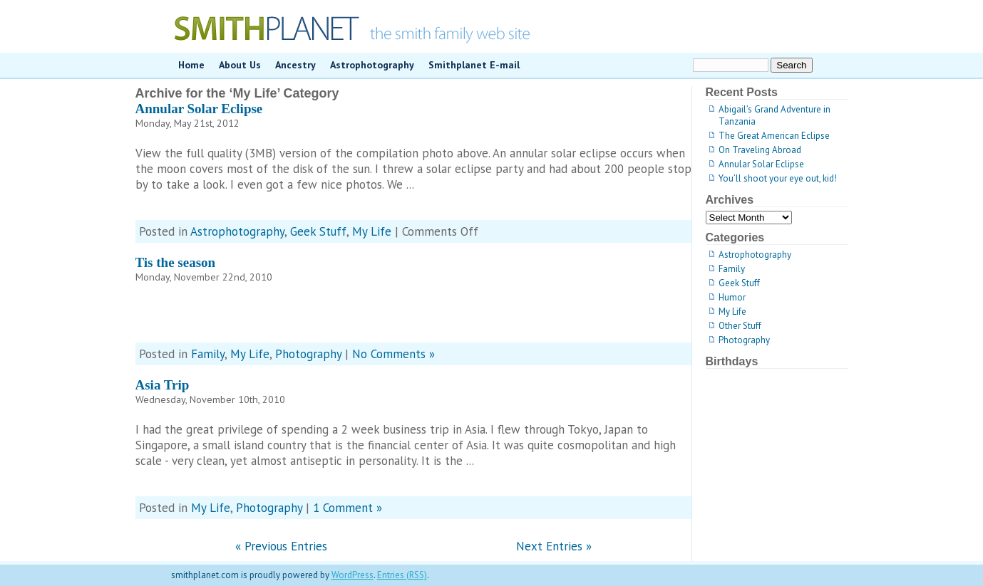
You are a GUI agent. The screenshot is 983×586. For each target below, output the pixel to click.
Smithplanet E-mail (474, 64)
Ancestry (295, 64)
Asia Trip (162, 384)
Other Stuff (740, 326)
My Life (371, 231)
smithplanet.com (492, 26)
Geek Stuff (318, 231)
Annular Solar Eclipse (199, 108)
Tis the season (175, 262)
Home (191, 64)
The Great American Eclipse (774, 136)
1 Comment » (347, 508)
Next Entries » (554, 546)
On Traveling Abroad (760, 150)
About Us (240, 64)
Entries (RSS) (402, 575)
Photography (308, 354)
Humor (732, 297)
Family (208, 354)
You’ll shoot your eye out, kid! (778, 178)
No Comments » (393, 354)
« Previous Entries (281, 546)
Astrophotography (372, 64)
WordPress (352, 575)
